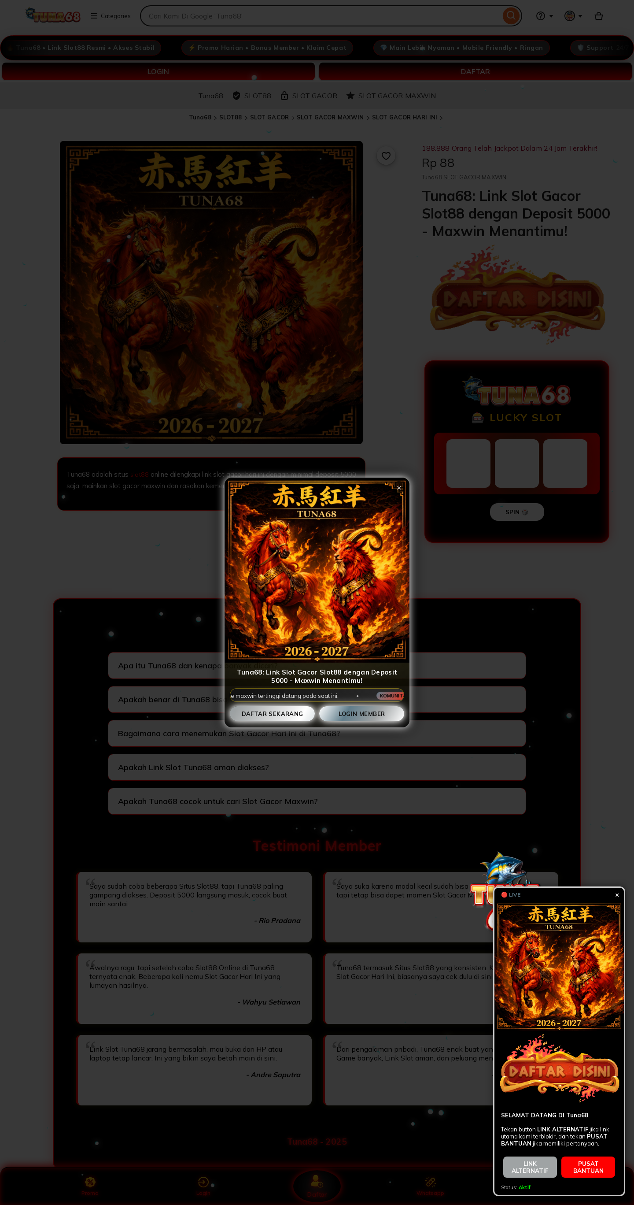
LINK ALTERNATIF (530, 1167)
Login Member (362, 713)
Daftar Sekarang (272, 713)
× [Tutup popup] (399, 487)
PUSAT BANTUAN (588, 1167)
